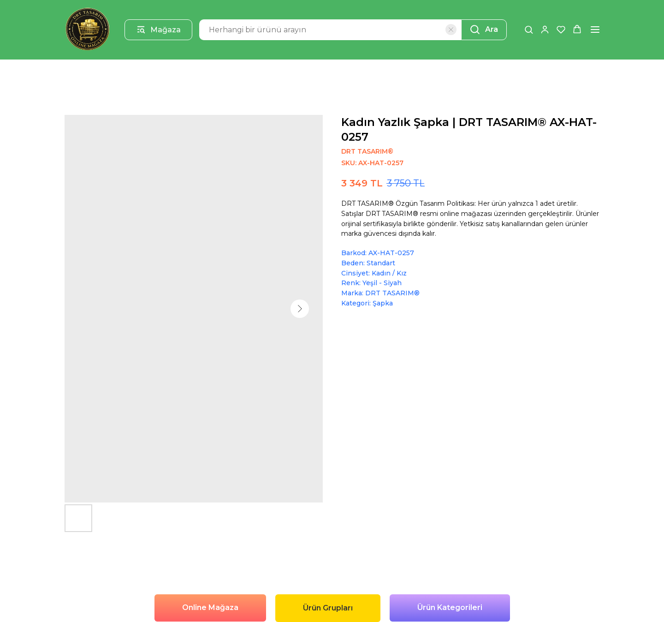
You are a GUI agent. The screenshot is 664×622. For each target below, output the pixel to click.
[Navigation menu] (595, 29)
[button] (528, 29)
